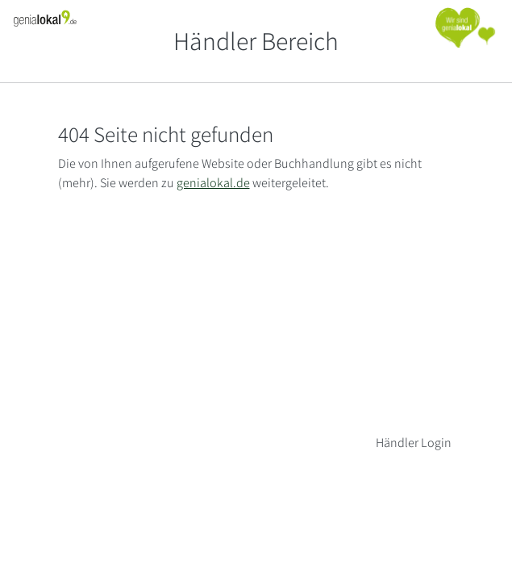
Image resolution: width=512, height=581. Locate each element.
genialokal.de (213, 182)
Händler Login (414, 442)
